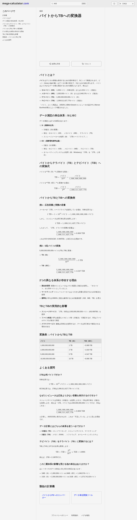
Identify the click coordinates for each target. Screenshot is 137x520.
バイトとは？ (6, 18)
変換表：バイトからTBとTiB (11, 37)
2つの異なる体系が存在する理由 (13, 31)
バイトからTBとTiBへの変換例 (12, 28)
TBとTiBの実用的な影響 (10, 34)
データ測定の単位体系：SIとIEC (13, 21)
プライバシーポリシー (59, 515)
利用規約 (74, 515)
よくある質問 (6, 40)
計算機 (4, 15)
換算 (41, 11)
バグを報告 (85, 515)
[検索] (68, 4)
